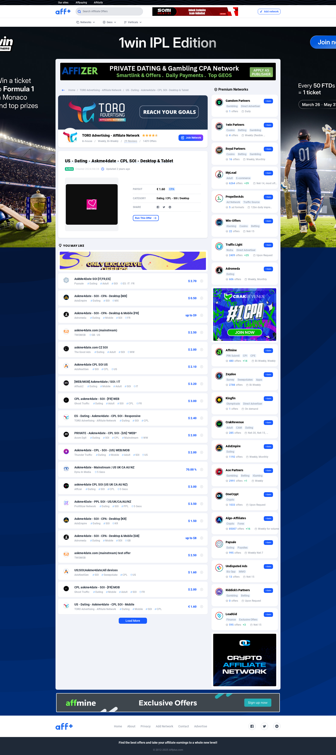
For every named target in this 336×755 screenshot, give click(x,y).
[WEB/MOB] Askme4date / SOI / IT (97, 381)
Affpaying (81, 2)
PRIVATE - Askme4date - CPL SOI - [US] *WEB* (105, 433)
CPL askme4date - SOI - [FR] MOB (97, 587)
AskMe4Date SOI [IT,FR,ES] (92, 279)
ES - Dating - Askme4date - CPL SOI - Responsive (107, 416)
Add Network (164, 726)
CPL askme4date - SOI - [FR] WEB (96, 399)
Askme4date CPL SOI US (91, 364)
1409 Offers (149, 141)
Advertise (200, 726)
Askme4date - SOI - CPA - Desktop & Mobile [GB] (106, 536)
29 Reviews (130, 141)
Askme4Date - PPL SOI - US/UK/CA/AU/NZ (102, 501)
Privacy (146, 726)
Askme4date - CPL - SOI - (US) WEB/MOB (102, 450)
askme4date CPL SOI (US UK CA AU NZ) (101, 484)
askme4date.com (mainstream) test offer (102, 553)
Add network (269, 11)
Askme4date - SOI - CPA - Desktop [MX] (100, 296)
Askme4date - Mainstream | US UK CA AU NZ (104, 467)
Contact (183, 726)
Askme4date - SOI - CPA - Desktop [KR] (100, 518)
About (131, 726)
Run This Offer (146, 218)
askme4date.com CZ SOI (91, 347)
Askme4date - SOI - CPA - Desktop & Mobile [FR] (106, 313)
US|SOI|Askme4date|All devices (96, 570)
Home (71, 90)
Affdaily (98, 2)
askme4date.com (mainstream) (95, 330)
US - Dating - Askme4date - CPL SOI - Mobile (104, 604)
